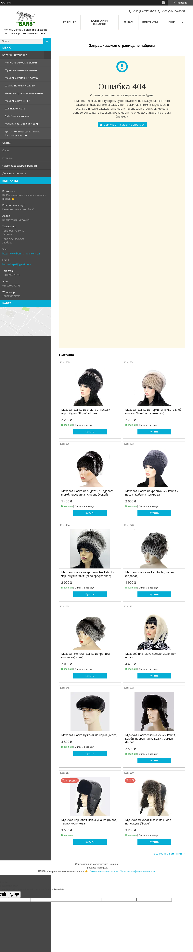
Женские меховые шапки (21, 62)
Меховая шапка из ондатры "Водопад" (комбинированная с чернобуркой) (87, 492)
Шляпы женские (15, 108)
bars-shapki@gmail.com (16, 264)
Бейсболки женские (17, 116)
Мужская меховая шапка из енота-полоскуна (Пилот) (148, 821)
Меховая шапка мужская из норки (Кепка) (89, 735)
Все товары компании (168, 853)
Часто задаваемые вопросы (20, 165)
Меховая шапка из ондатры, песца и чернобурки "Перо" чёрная (85, 411)
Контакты (150, 22)
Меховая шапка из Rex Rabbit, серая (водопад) (149, 574)
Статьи (6, 142)
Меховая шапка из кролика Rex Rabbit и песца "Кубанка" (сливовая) (151, 492)
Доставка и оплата (14, 173)
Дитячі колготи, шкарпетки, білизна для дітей (22, 133)
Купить (90, 431)
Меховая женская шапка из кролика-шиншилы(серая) (86, 655)
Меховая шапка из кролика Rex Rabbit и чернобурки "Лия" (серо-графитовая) (87, 574)
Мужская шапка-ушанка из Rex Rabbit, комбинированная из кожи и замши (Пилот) (150, 738)
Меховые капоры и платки (22, 78)
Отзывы (7, 158)
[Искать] (47, 41)
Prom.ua (113, 864)
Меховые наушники (17, 101)
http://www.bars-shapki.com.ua (21, 253)
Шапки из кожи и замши (20, 85)
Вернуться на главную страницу (124, 124)
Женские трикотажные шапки (24, 93)
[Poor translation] (14, 894)
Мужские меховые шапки (21, 70)
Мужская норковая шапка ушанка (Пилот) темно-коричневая (89, 821)
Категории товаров (14, 55)
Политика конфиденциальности (137, 871)
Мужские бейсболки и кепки (22, 124)
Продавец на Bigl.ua (96, 867)
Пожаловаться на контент (104, 871)
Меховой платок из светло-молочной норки (150, 655)
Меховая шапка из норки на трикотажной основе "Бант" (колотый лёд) (153, 411)
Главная (69, 22)
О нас (5, 150)
